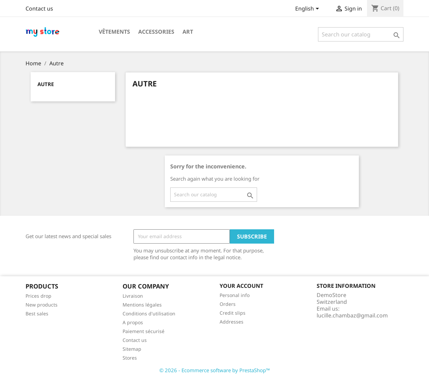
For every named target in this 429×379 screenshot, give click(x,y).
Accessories (156, 31)
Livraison (133, 296)
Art (187, 31)
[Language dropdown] (308, 9)
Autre (45, 84)
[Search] (360, 34)
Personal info (235, 295)
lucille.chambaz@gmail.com (352, 315)
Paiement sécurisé (143, 331)
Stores (130, 358)
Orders (228, 304)
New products (42, 304)
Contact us (39, 8)
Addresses (231, 321)
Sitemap (132, 349)
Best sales (37, 313)
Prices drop (38, 296)
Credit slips (232, 313)
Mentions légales (142, 304)
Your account (241, 286)
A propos (133, 322)
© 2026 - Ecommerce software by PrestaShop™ (214, 370)
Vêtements (114, 31)
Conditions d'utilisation (149, 313)
